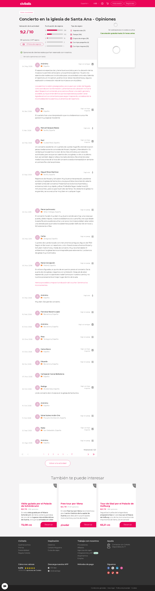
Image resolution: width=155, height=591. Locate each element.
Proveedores (83, 545)
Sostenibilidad (23, 550)
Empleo (81, 558)
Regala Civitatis (24, 553)
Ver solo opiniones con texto (34, 57)
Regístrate (130, 3)
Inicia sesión (117, 3)
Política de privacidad (123, 588)
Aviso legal (111, 588)
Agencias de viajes (84, 550)
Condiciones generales (98, 588)
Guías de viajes (53, 550)
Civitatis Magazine (55, 548)
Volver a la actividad (26, 12)
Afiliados (81, 548)
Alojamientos (83, 556)
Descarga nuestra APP (58, 564)
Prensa (21, 548)
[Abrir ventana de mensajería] (5, 586)
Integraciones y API (85, 553)
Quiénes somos (24, 545)
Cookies (134, 588)
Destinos (51, 545)
